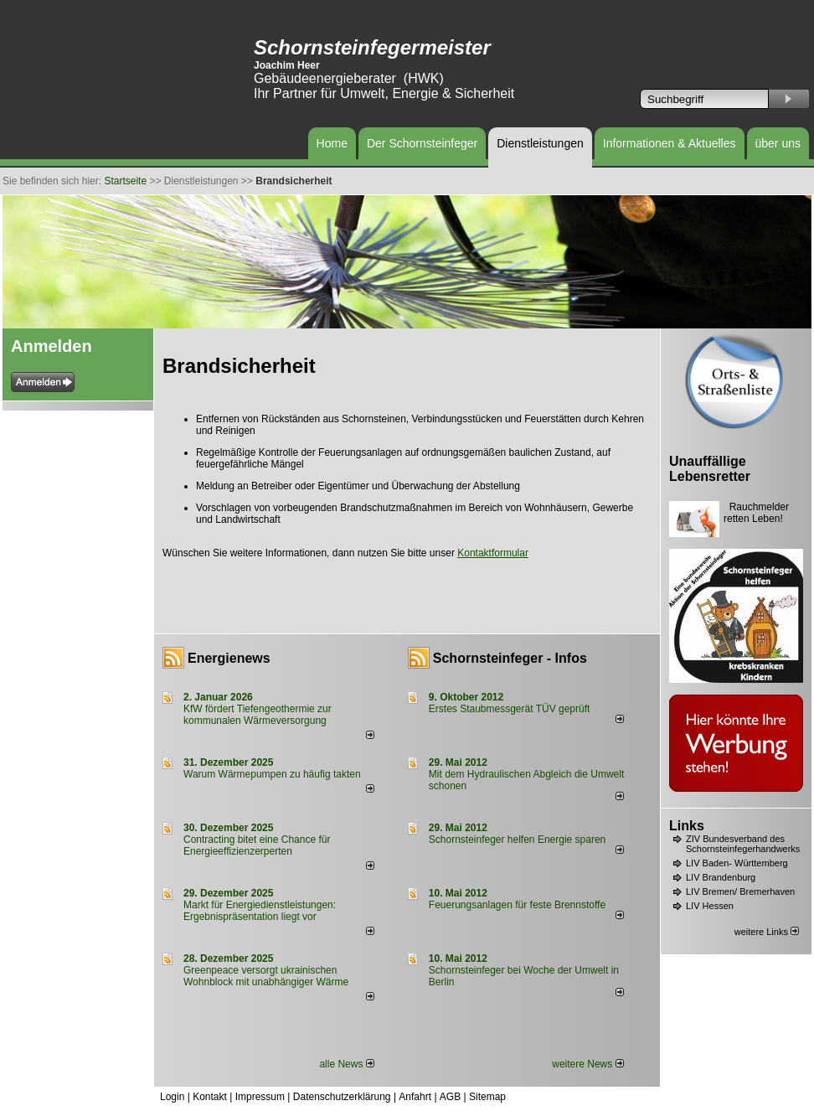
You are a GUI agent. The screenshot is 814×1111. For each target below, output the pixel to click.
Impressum (260, 1097)
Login (172, 1097)
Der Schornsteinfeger (422, 143)
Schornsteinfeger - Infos (510, 658)
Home (332, 143)
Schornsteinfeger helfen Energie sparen (517, 839)
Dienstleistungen (540, 143)
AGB (450, 1097)
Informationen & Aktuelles (669, 143)
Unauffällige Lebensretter (709, 468)
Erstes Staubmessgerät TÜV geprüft (509, 709)
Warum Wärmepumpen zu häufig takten (272, 774)
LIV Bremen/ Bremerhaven (740, 891)
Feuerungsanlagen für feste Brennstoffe (517, 905)
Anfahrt (415, 1097)
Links (686, 826)
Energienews (229, 658)
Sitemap (487, 1097)
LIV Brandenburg (720, 877)
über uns (778, 143)
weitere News (587, 1064)
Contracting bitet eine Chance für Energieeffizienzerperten (256, 845)
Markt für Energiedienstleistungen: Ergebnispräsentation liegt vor (259, 910)
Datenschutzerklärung (342, 1097)
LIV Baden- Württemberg (737, 863)
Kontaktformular (492, 553)
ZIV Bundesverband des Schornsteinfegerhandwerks (743, 844)
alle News (346, 1064)
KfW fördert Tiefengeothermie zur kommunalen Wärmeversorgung (257, 714)
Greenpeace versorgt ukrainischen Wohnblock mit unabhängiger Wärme (265, 976)
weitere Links (766, 932)
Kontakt (210, 1097)
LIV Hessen (710, 906)
